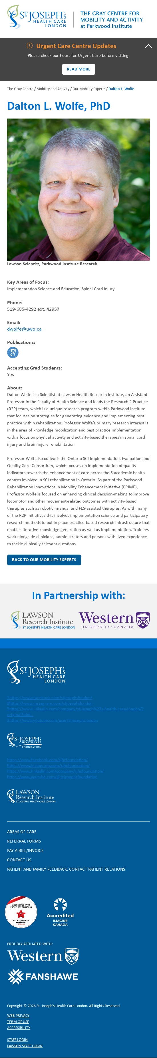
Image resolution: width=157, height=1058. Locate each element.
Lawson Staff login (25, 1046)
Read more (78, 69)
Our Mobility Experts (89, 89)
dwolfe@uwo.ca (24, 329)
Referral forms (24, 841)
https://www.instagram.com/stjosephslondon (50, 703)
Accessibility (18, 1028)
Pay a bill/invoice (25, 851)
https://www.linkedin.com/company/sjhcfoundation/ (55, 771)
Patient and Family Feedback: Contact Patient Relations (66, 869)
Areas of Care (22, 832)
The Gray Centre (20, 89)
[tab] (78, 46)
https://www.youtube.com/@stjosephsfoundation (52, 777)
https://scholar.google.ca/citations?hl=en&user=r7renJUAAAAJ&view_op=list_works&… (13, 352)
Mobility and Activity (53, 89)
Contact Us (19, 860)
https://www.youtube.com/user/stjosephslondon (53, 720)
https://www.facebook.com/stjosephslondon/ (50, 698)
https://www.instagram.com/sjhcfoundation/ (48, 766)
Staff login (17, 1040)
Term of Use (18, 1022)
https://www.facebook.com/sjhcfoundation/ (47, 760)
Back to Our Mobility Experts (44, 560)
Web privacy (18, 1016)
